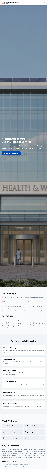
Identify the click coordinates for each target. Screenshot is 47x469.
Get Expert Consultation (11, 153)
